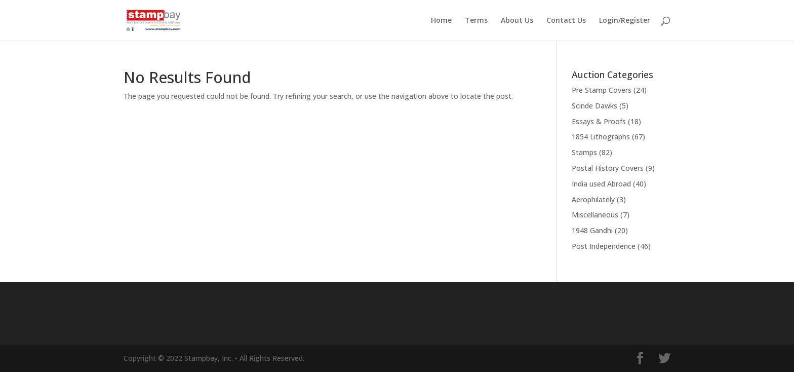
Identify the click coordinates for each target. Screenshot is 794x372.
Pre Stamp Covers (601, 90)
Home (441, 21)
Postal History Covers (608, 168)
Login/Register (624, 21)
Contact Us (566, 21)
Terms (476, 21)
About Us (517, 21)
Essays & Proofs (599, 121)
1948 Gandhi (592, 230)
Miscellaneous (595, 214)
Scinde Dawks (594, 105)
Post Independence (604, 246)
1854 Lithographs (601, 136)
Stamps (584, 152)
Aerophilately (593, 199)
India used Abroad (601, 184)
